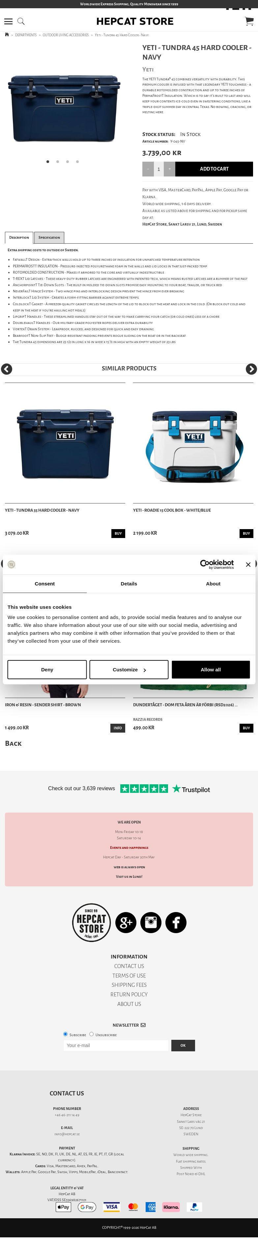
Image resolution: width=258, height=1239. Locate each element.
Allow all (211, 669)
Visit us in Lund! (129, 876)
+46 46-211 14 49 (67, 1115)
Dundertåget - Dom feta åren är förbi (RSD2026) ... (185, 705)
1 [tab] (49, 163)
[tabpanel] (64, 106)
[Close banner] (248, 564)
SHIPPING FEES (129, 985)
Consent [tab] (45, 583)
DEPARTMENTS (26, 35)
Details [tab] (129, 583)
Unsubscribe (106, 1035)
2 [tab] (59, 163)
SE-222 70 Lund (191, 1127)
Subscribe (78, 1035)
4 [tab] (79, 163)
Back (13, 743)
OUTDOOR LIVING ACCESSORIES (66, 35)
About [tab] (213, 583)
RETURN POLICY (129, 994)
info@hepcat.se (67, 1134)
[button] (8, 21)
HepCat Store (191, 1115)
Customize (129, 669)
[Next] (251, 369)
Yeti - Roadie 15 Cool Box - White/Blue (172, 510)
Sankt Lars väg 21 (191, 1121)
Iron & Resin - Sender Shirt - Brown (43, 705)
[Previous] (6, 369)
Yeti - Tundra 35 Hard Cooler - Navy (42, 510)
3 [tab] (69, 163)
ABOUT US (129, 1004)
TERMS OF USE (129, 975)
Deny (47, 669)
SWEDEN (191, 1134)
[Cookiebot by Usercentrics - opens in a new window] (205, 564)
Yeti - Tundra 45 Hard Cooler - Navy (122, 35)
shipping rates (194, 1161)
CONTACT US (129, 966)
